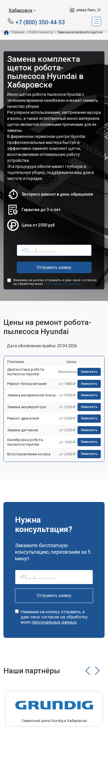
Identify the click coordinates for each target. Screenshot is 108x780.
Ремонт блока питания (27, 384)
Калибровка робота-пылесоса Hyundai (25, 442)
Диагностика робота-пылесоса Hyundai (26, 371)
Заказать (89, 372)
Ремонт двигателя (23, 418)
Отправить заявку (54, 267)
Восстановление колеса (28, 454)
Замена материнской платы (31, 395)
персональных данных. (62, 284)
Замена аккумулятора (26, 407)
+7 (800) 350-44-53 (40, 22)
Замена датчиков (22, 430)
